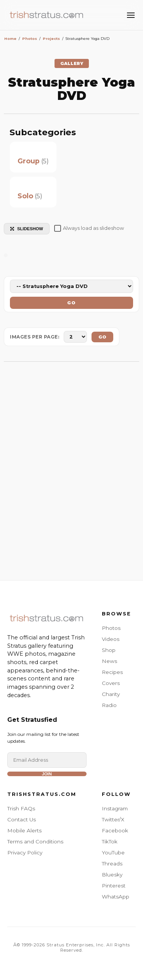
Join (47, 774)
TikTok (109, 841)
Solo (25, 196)
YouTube (113, 852)
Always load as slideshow (89, 228)
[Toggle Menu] (131, 15)
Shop (109, 650)
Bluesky (112, 875)
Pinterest (113, 886)
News (109, 661)
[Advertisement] (71, 474)
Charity (111, 694)
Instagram (115, 808)
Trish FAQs (21, 808)
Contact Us (21, 819)
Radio (109, 705)
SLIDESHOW (26, 228)
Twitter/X (113, 819)
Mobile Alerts (24, 830)
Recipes (112, 672)
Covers (111, 683)
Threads (112, 863)
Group (29, 161)
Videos (110, 639)
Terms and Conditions (35, 841)
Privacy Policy (24, 852)
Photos (111, 628)
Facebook (115, 830)
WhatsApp (115, 897)
